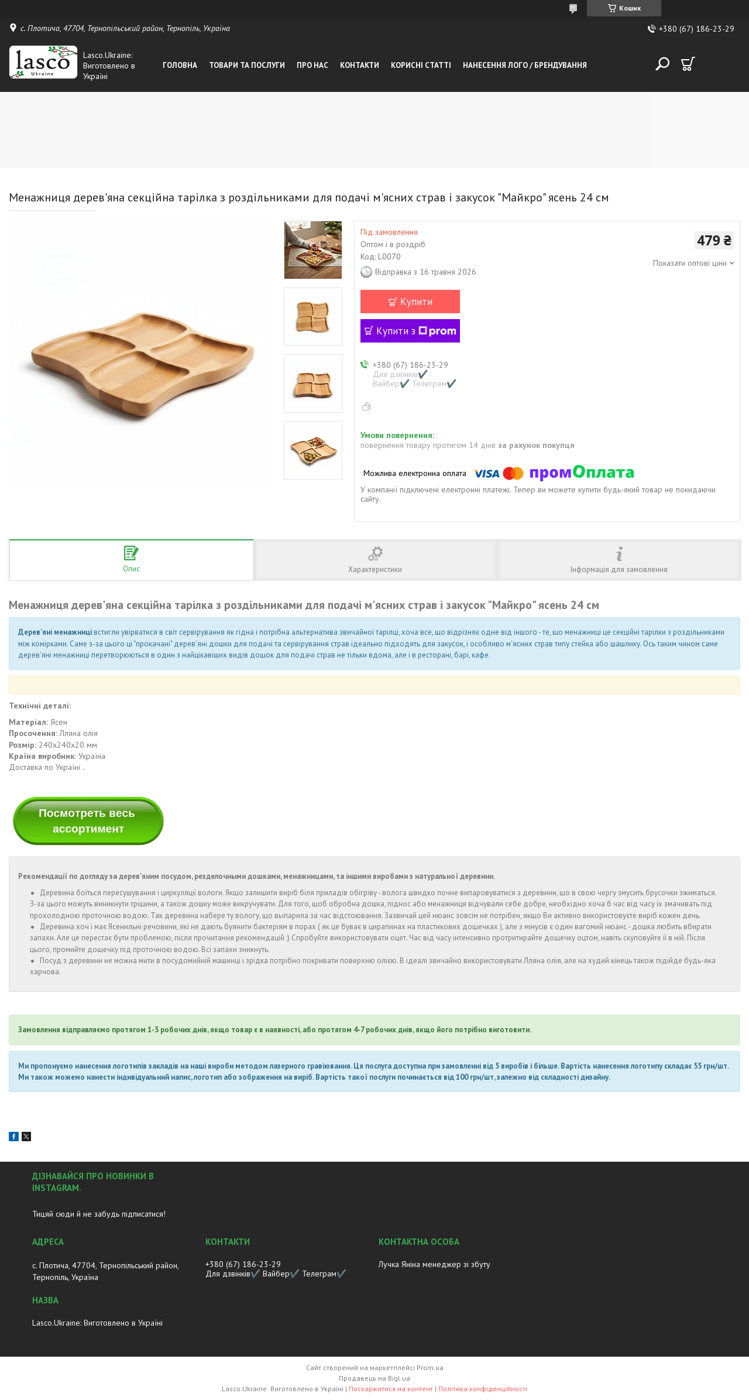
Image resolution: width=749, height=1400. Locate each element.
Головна (180, 65)
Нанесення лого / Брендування (525, 65)
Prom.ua (430, 1367)
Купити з (416, 330)
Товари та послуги (247, 65)
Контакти (359, 65)
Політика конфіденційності (482, 1388)
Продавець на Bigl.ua (374, 1378)
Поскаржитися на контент (391, 1388)
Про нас (312, 65)
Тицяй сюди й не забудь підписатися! (99, 1214)
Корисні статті (421, 65)
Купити (416, 301)
